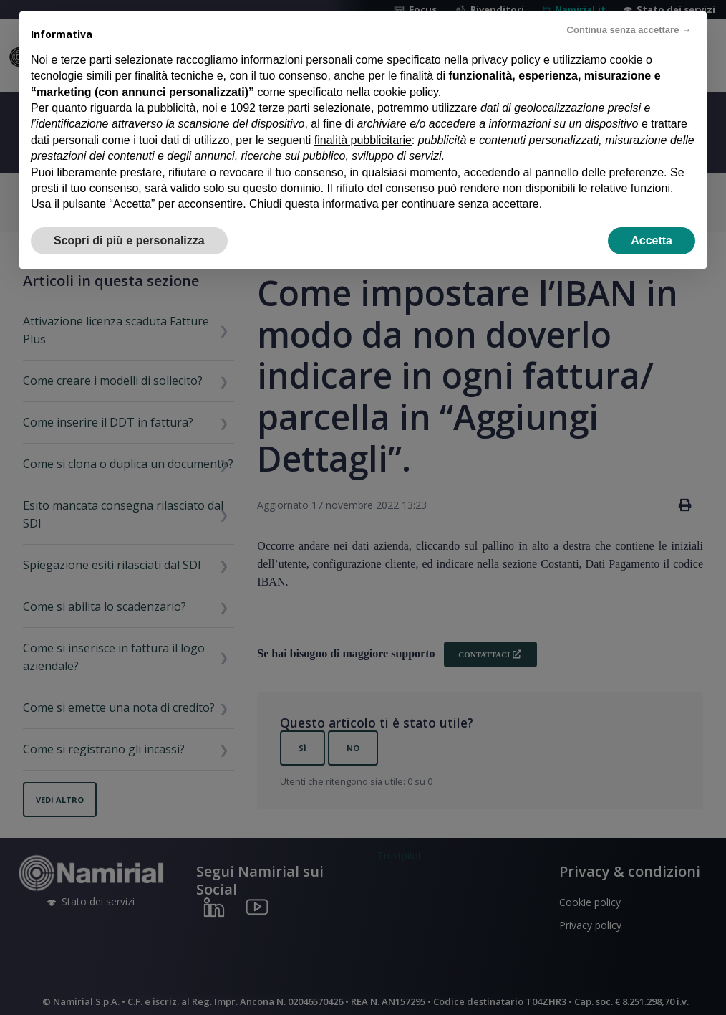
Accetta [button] (651, 240)
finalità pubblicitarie (363, 140)
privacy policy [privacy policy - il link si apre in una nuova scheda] (505, 60)
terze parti (283, 108)
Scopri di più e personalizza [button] (129, 240)
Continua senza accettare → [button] (629, 29)
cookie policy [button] (405, 92)
